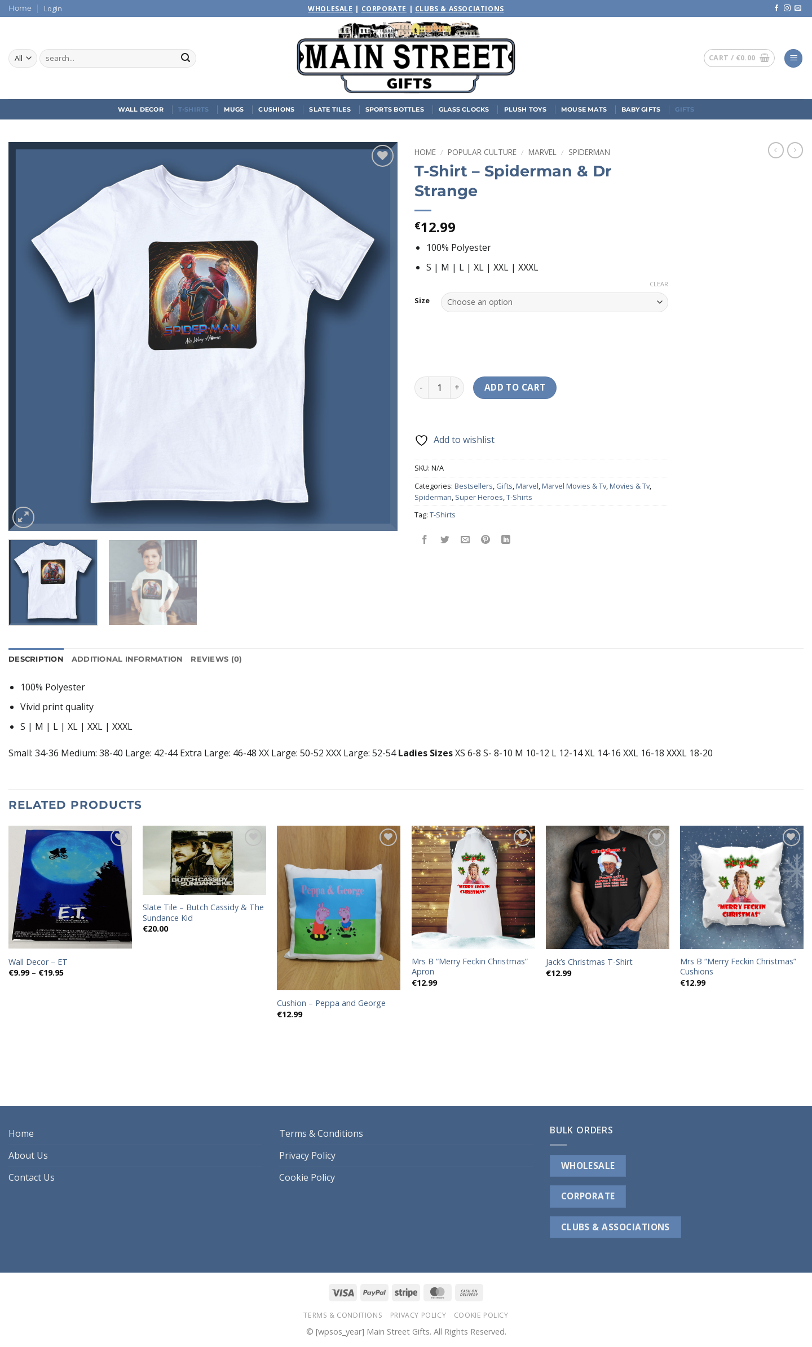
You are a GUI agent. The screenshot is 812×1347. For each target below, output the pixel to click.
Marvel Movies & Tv (574, 486)
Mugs (234, 109)
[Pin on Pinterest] (485, 540)
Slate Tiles (329, 109)
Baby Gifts (640, 109)
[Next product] (776, 150)
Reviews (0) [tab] (216, 659)
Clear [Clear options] (659, 284)
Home (20, 8)
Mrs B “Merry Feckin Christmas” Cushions (738, 966)
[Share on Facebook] (425, 540)
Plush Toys (525, 109)
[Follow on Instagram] (787, 8)
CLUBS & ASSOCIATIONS (615, 1227)
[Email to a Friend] (465, 540)
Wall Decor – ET (38, 962)
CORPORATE (588, 1196)
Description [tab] (36, 659)
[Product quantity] (439, 387)
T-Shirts (193, 109)
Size (422, 301)
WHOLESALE (588, 1165)
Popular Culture (482, 152)
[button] (53, 8)
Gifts (684, 109)
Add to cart (515, 387)
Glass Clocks (464, 109)
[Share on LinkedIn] (506, 540)
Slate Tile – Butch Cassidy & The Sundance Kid (203, 912)
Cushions (276, 109)
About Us (28, 1155)
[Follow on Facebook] (776, 8)
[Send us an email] (798, 8)
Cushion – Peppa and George (331, 1003)
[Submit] (185, 58)
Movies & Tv (630, 486)
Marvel (542, 152)
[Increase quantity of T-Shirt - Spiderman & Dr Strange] (457, 387)
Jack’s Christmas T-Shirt (589, 962)
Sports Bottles (394, 109)
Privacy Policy (307, 1155)
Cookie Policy (307, 1177)
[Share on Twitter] (445, 540)
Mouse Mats (584, 109)
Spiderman (589, 152)
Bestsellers (473, 486)
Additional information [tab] (127, 659)
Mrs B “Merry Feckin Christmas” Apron (470, 966)
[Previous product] (795, 150)
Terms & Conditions (321, 1133)
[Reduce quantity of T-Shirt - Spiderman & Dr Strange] (421, 387)
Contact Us (31, 1177)
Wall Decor (141, 109)
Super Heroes (479, 497)
